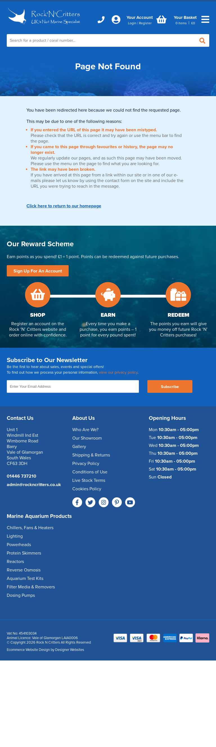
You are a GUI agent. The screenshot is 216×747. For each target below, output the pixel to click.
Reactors (15, 561)
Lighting (15, 536)
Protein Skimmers (24, 553)
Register (145, 23)
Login (132, 23)
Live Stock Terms (88, 480)
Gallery (79, 446)
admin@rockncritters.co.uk (34, 484)
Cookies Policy (86, 489)
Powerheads (19, 544)
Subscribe (170, 386)
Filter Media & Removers (31, 587)
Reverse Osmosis (23, 570)
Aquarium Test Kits (25, 578)
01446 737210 (21, 476)
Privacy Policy (85, 463)
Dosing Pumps (21, 595)
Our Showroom (87, 438)
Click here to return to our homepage (63, 206)
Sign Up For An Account (38, 271)
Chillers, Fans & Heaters (30, 528)
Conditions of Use (89, 472)
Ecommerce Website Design (28, 650)
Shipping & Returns (91, 455)
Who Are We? (85, 430)
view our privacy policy (118, 372)
